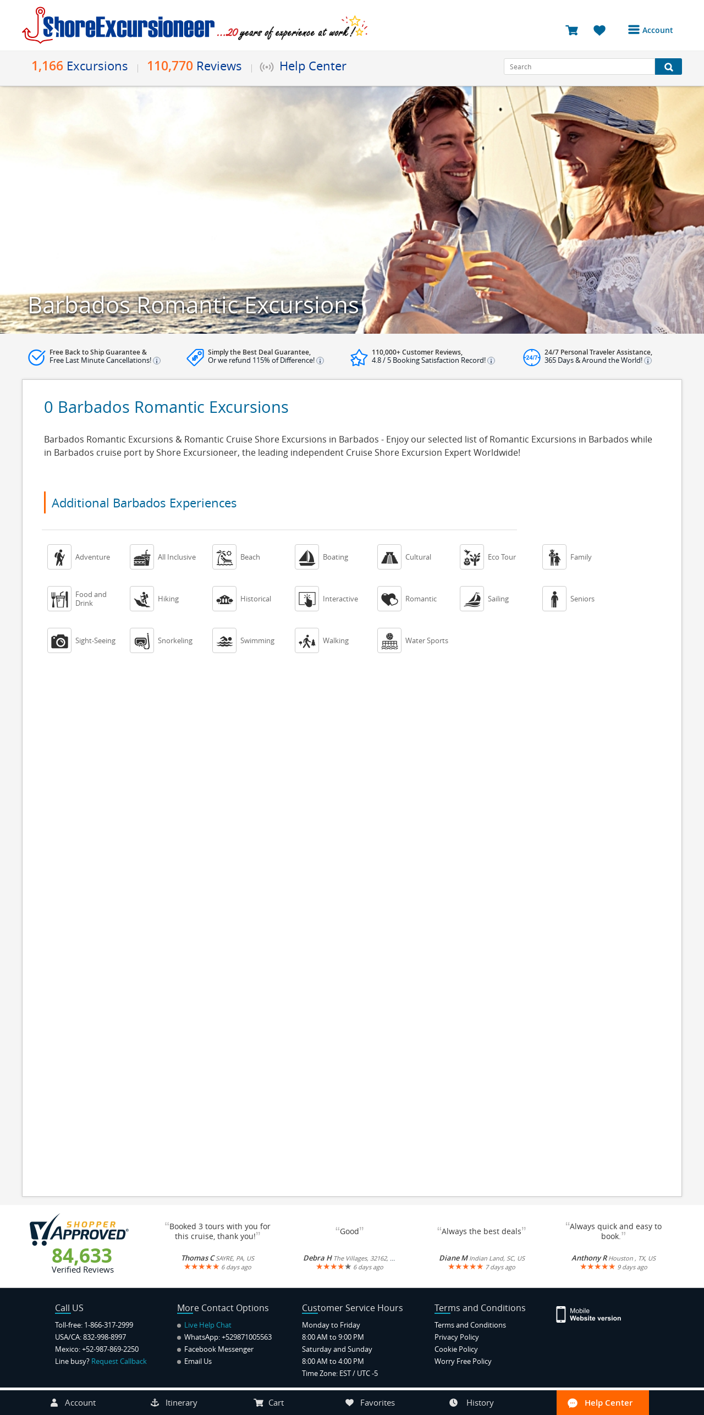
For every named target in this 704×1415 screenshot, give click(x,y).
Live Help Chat (204, 1325)
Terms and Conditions (470, 1325)
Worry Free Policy (463, 1361)
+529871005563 (247, 1337)
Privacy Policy (457, 1337)
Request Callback (119, 1361)
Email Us (194, 1361)
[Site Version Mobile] (594, 1313)
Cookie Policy (456, 1349)
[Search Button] (668, 66)
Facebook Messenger (215, 1349)
